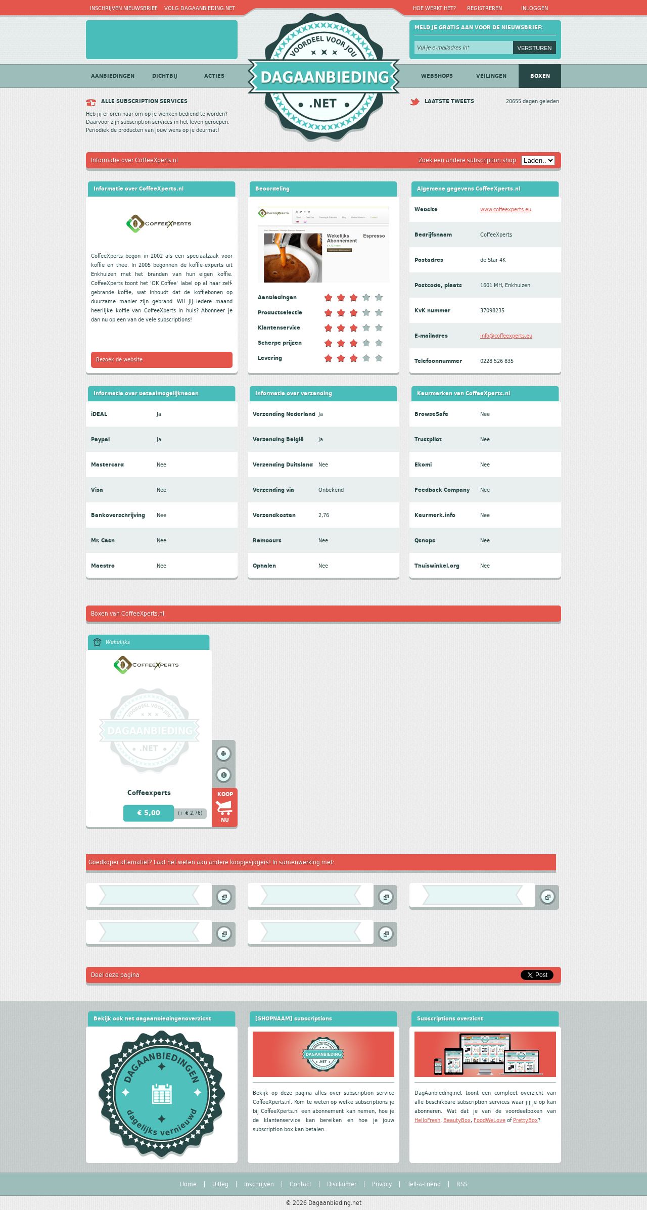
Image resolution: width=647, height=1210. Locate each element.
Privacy (382, 1184)
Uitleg (220, 1184)
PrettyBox (525, 1120)
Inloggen (534, 8)
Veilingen (491, 76)
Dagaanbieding (323, 73)
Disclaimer (341, 1184)
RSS (462, 1184)
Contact (300, 1184)
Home (188, 1184)
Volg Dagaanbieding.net (199, 8)
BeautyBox (457, 1120)
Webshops (437, 76)
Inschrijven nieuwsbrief (124, 8)
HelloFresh (427, 1120)
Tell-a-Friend (424, 1184)
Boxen (540, 76)
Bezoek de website (119, 359)
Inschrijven (259, 1184)
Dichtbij (164, 76)
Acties (214, 76)
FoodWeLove (489, 1120)
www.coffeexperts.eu (505, 209)
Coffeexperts (149, 793)
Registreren (484, 8)
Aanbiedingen (112, 76)
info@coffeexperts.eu (506, 336)
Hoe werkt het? (434, 8)
